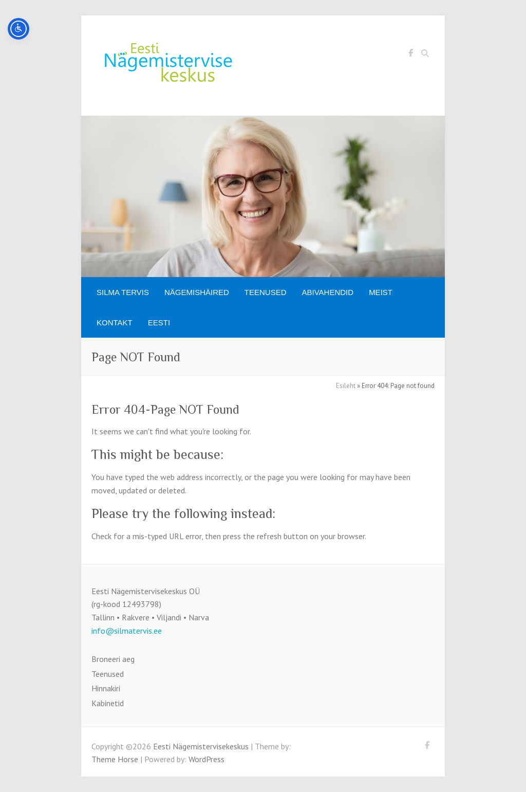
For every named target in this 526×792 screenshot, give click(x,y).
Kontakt (115, 322)
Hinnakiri (105, 688)
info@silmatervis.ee (126, 630)
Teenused (266, 292)
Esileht (345, 385)
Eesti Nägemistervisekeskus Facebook (410, 54)
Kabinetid (107, 703)
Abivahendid (328, 292)
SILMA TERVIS (123, 292)
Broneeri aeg (113, 659)
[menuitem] (159, 322)
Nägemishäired (196, 292)
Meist (380, 292)
